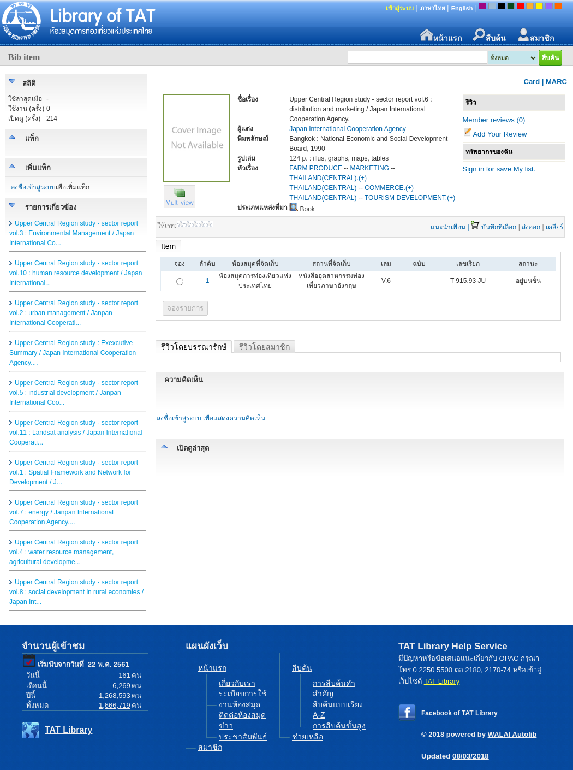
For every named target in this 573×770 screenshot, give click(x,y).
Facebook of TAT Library (459, 713)
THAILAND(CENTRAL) (322, 188)
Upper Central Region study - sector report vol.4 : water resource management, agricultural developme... (73, 552)
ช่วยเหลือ (307, 736)
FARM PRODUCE (315, 168)
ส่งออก (531, 227)
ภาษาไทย (432, 8)
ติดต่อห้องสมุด (242, 714)
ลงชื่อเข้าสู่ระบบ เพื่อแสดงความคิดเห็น (211, 418)
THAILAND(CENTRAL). (324, 178)
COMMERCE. (385, 188)
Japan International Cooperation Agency (347, 129)
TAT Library (68, 730)
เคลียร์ (554, 227)
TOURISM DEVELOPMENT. (406, 198)
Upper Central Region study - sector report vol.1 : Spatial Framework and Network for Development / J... (73, 472)
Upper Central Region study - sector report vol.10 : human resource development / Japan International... (75, 273)
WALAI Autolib (512, 734)
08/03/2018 (470, 756)
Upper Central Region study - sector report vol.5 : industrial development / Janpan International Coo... (73, 392)
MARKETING (369, 168)
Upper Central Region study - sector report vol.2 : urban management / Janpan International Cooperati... (73, 313)
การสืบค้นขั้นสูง (339, 725)
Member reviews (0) (494, 120)
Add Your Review (500, 134)
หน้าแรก (441, 35)
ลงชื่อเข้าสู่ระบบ (33, 187)
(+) (363, 178)
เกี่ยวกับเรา (237, 683)
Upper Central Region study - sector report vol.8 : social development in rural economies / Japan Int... (76, 592)
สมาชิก (535, 35)
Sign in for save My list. (499, 169)
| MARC (554, 82)
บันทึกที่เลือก (498, 227)
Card (532, 82)
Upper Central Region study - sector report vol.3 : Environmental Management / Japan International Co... (73, 233)
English (462, 8)
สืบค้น (489, 35)
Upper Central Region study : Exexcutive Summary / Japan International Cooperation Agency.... (72, 352)
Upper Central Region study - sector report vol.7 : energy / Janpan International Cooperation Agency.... (73, 512)
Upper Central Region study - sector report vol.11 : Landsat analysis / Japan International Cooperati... (75, 432)
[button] (179, 205)
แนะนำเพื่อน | (450, 227)
